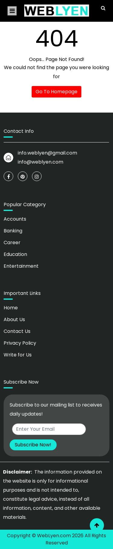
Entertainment (21, 266)
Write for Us (18, 354)
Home (11, 307)
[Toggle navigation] (12, 11)
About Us (14, 319)
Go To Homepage (56, 91)
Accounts (15, 218)
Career (12, 242)
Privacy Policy (20, 343)
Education (15, 254)
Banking (13, 230)
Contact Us (17, 331)
